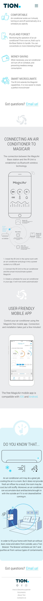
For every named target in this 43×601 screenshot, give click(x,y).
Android (33, 396)
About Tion (21, 595)
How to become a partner (21, 590)
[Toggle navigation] (36, 6)
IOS (22, 396)
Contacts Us (21, 598)
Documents (21, 592)
